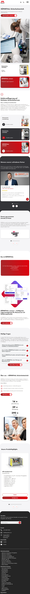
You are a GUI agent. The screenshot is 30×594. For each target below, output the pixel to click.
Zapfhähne (4, 590)
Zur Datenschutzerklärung (15, 274)
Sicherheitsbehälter (5, 578)
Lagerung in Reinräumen (6, 562)
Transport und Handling (6, 582)
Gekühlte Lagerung (5, 559)
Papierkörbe (4, 581)
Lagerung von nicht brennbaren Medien (9, 563)
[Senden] (20, 523)
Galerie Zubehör (5, 564)
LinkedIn (4, 542)
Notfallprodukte (5, 577)
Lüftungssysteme (5, 569)
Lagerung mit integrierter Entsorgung (9, 558)
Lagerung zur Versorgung (7, 555)
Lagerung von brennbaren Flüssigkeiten (9, 552)
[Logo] (3, 2)
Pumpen (3, 585)
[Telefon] (23, 2)
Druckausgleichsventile (6, 576)
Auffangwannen (5, 572)
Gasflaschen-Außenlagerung (7, 584)
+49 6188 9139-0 (6, 530)
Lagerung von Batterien (6, 554)
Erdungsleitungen (5, 580)
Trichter (3, 586)
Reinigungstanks (5, 570)
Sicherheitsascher (5, 574)
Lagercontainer (4, 588)
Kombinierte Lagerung (6, 560)
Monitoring (4, 573)
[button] (24, 2)
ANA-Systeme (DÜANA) (6, 568)
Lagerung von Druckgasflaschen (8, 556)
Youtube (4, 544)
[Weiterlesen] (27, 204)
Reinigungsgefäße (5, 589)
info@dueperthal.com (7, 532)
